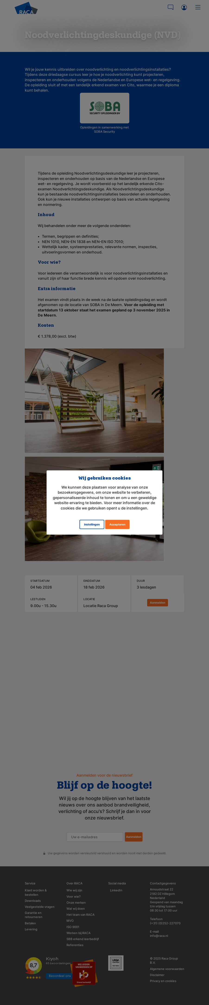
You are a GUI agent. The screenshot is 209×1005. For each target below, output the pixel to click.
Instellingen (92, 524)
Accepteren (117, 524)
